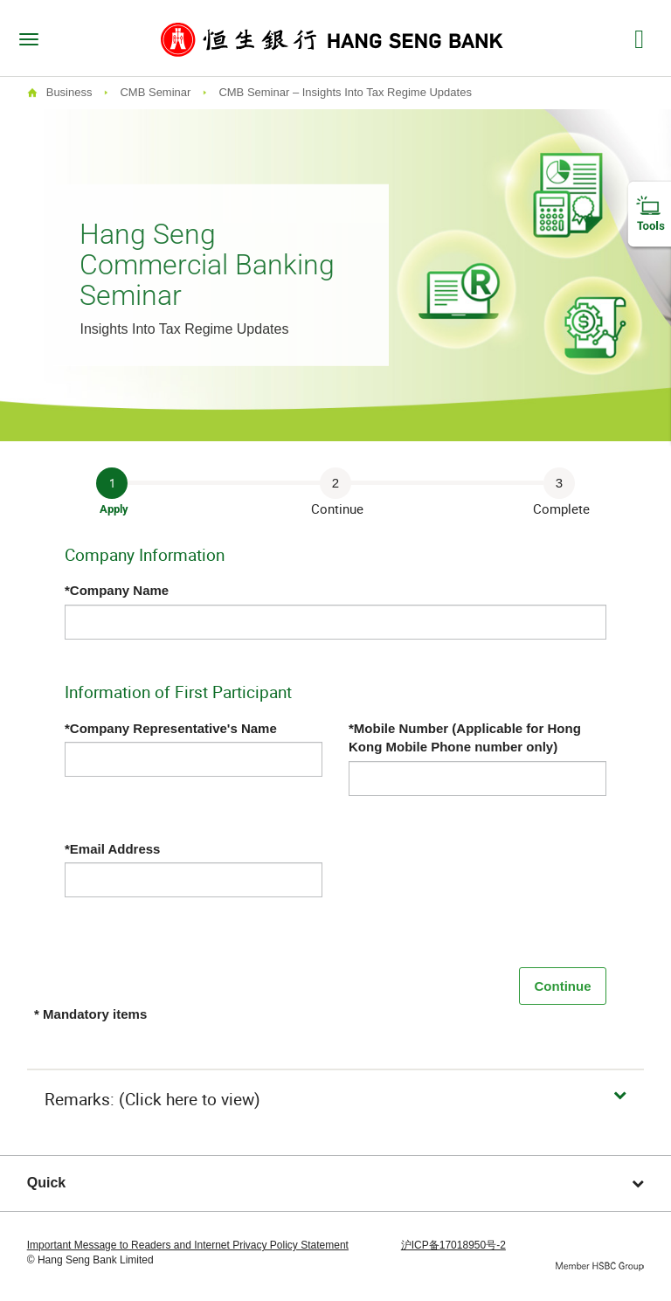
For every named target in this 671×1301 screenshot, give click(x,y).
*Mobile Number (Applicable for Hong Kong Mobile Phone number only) (465, 737)
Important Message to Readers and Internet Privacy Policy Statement (188, 1245)
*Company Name (117, 590)
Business (69, 92)
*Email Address (113, 848)
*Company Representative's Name (171, 728)
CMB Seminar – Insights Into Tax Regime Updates (345, 92)
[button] (336, 1099)
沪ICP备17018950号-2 (453, 1245)
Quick (336, 1182)
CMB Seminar (155, 92)
